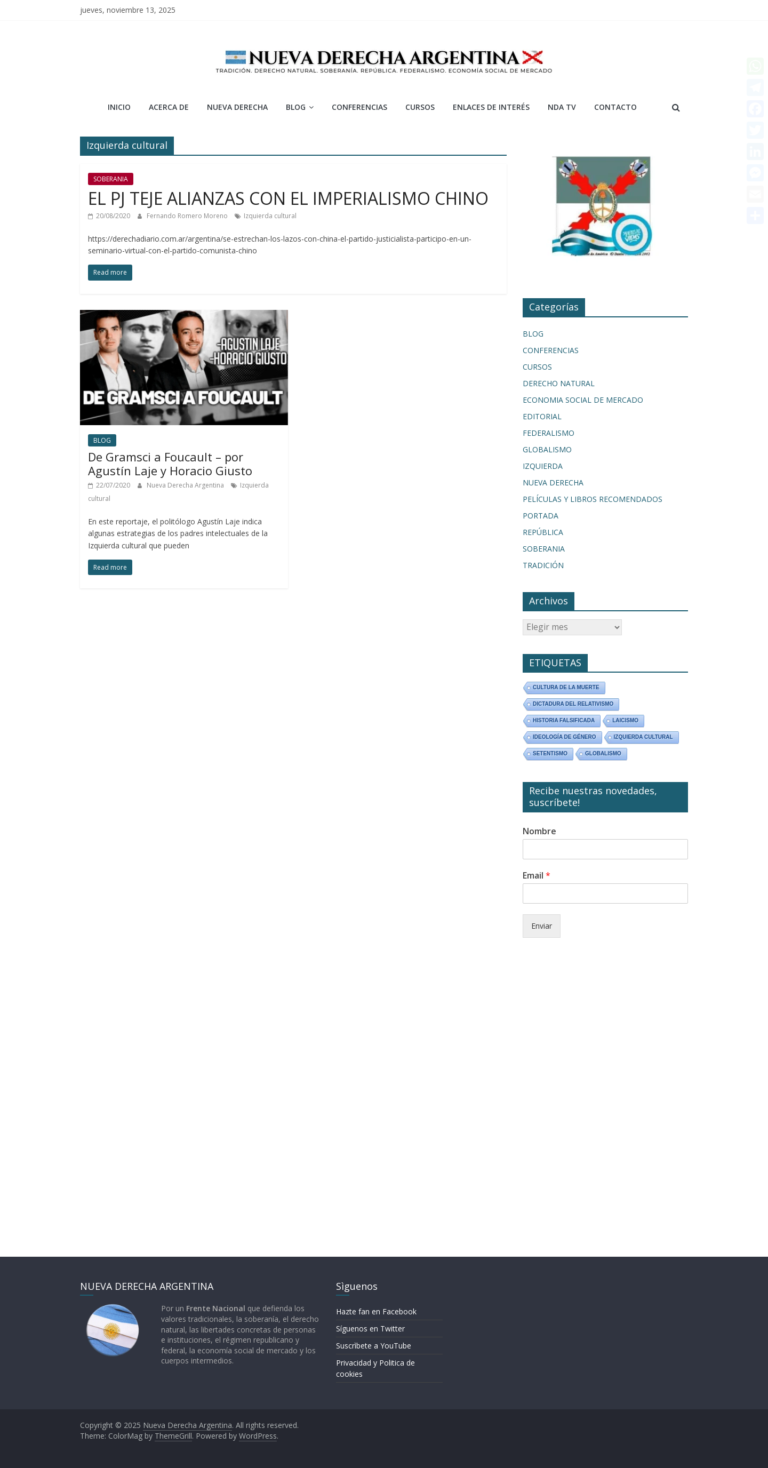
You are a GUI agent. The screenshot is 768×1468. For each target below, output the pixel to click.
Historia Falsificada (564, 720)
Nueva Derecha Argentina (186, 485)
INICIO (119, 107)
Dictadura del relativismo (573, 704)
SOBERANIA (110, 178)
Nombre (539, 831)
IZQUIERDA (543, 466)
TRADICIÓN (543, 565)
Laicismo (625, 720)
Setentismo (550, 753)
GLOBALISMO (547, 449)
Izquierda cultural (270, 215)
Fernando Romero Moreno (188, 215)
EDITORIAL (542, 416)
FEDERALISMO (548, 433)
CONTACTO (615, 107)
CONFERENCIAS (359, 107)
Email (536, 875)
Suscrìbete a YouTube (373, 1346)
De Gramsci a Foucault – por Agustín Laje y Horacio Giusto (170, 463)
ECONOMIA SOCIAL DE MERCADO (583, 400)
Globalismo (603, 753)
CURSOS (420, 107)
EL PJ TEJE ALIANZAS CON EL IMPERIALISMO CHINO (288, 198)
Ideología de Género (564, 737)
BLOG (296, 107)
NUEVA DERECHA (237, 107)
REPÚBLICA (543, 532)
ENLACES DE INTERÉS (491, 107)
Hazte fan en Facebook (376, 1311)
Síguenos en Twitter (370, 1328)
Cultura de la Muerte (566, 687)
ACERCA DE (169, 107)
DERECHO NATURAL (559, 383)
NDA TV (562, 107)
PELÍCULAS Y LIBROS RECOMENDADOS (592, 499)
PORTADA (540, 515)
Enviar (541, 926)
